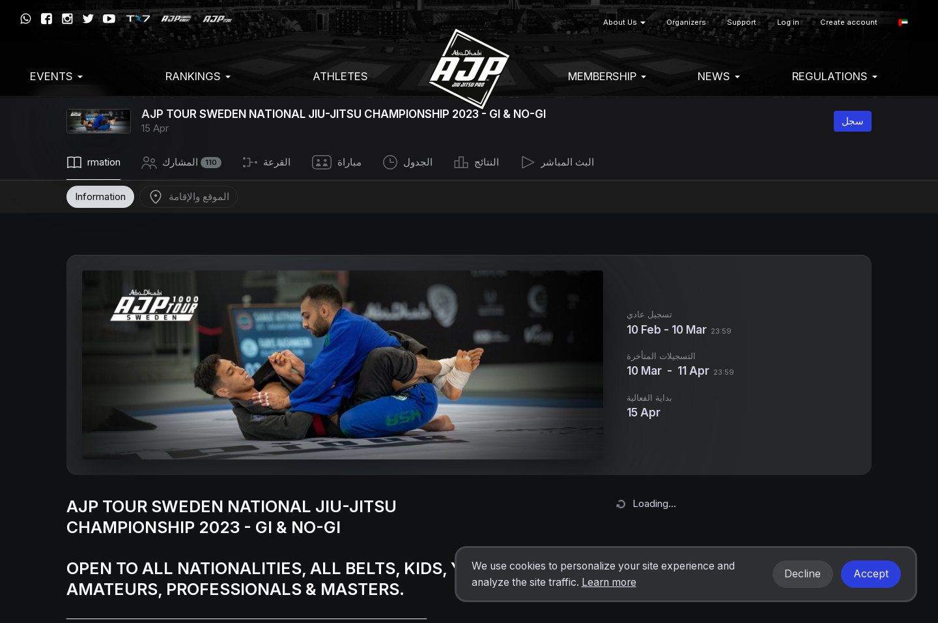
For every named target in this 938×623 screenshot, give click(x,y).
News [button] (719, 76)
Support (741, 22)
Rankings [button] (198, 76)
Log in (788, 22)
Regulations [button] (834, 76)
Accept (870, 574)
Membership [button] (607, 76)
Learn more (609, 582)
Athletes (340, 76)
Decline (802, 574)
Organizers (686, 22)
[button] (903, 22)
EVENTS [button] (56, 76)
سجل (853, 121)
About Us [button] (624, 22)
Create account (848, 22)
